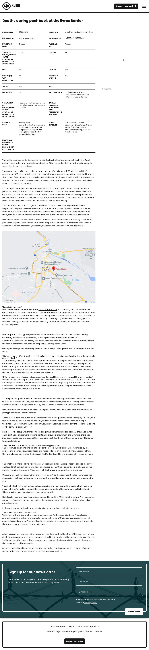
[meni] (144, 6)
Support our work (124, 6)
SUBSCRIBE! (134, 611)
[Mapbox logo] (106, 89)
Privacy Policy (90, 602)
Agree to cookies (74, 641)
